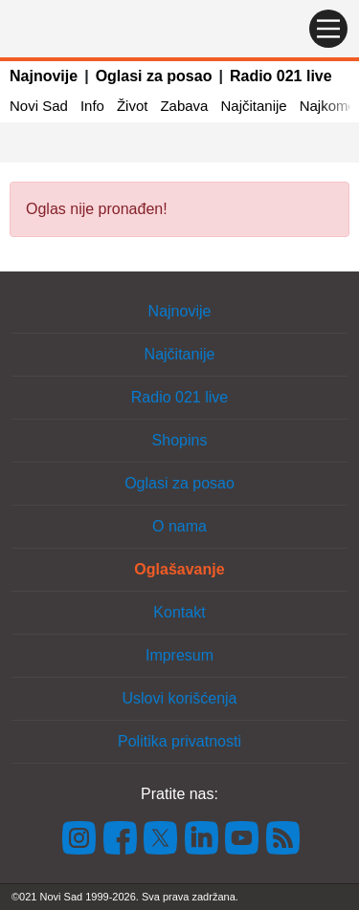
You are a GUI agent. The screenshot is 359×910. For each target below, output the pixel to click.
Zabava (184, 106)
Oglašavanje (179, 569)
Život (132, 106)
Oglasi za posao (154, 76)
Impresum (179, 655)
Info (92, 106)
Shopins (180, 440)
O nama (179, 526)
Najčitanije (253, 106)
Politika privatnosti (179, 741)
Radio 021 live (281, 76)
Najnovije (44, 76)
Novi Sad (39, 106)
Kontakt (179, 612)
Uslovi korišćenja (179, 698)
